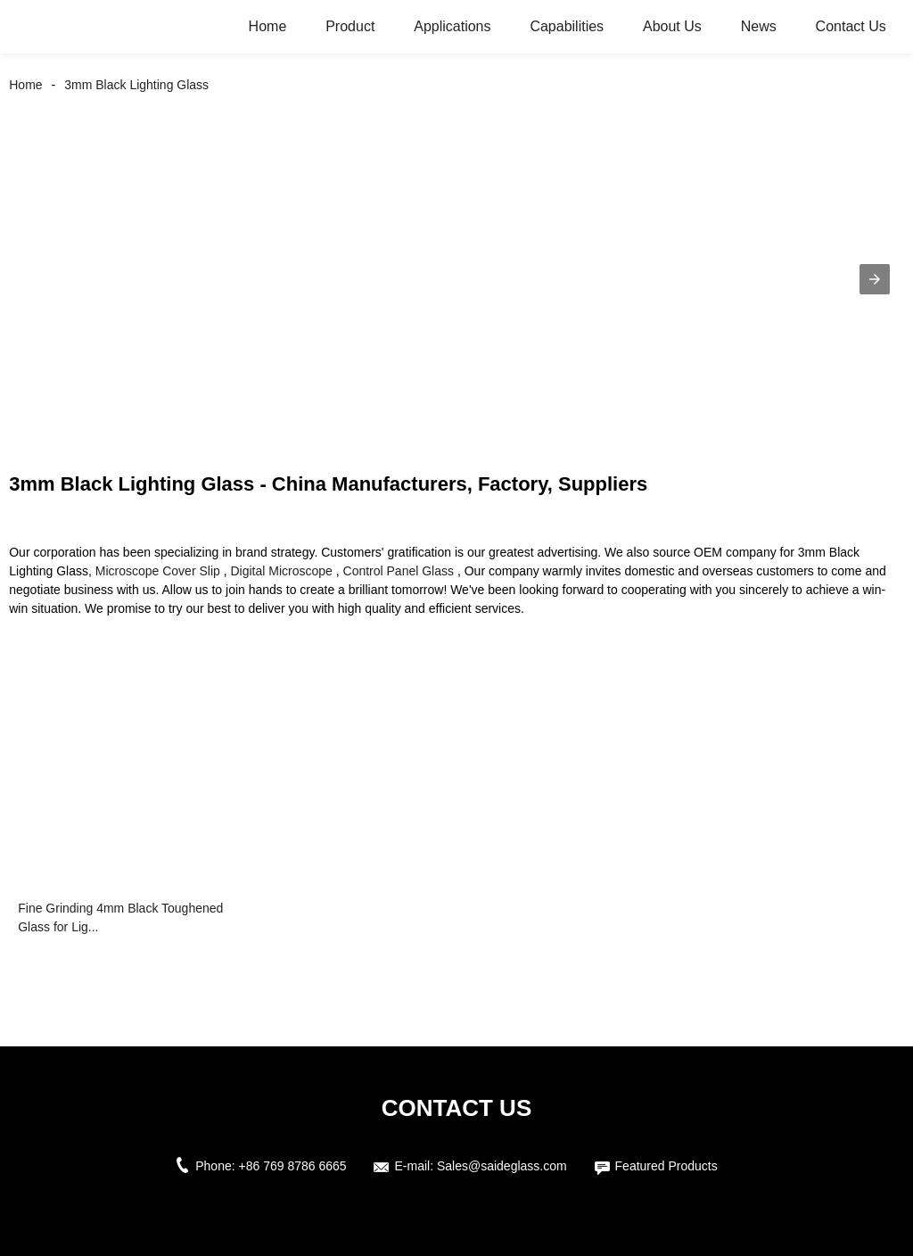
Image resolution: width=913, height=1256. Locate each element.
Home (268, 26)
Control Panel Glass (399, 571)
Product (349, 26)
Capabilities (567, 26)
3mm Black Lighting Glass (136, 85)
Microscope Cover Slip (157, 571)
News (759, 26)
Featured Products (666, 1166)
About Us (672, 26)
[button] (875, 279)
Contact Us (851, 26)
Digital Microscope (281, 571)
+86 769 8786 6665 (293, 1166)
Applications (452, 26)
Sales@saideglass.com (502, 1166)
